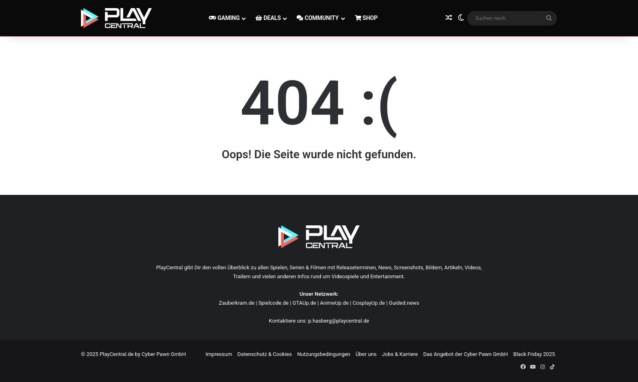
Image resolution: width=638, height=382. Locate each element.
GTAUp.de (304, 303)
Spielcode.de (273, 303)
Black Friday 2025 (534, 354)
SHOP (366, 18)
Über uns (366, 354)
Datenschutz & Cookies (265, 354)
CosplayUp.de (368, 303)
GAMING (224, 18)
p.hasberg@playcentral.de (338, 321)
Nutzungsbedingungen (323, 354)
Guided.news (404, 303)
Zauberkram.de (237, 303)
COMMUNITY (318, 18)
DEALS (268, 18)
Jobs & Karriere (400, 354)
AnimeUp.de (334, 303)
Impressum (218, 354)
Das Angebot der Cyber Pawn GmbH (465, 354)
